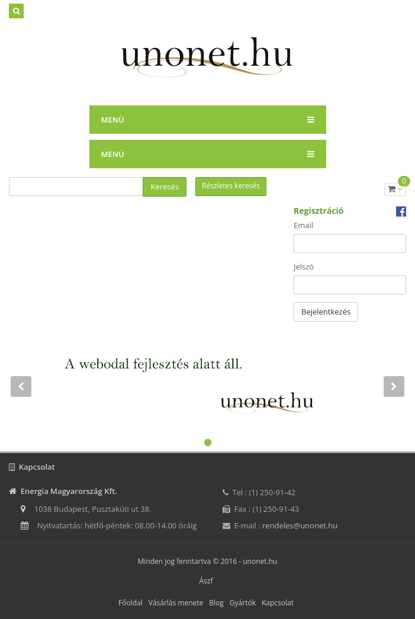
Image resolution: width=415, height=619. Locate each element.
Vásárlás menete (176, 603)
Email (303, 225)
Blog (216, 603)
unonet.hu (260, 561)
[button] (21, 405)
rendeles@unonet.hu (299, 525)
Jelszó (304, 266)
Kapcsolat (278, 603)
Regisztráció (319, 210)
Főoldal (130, 603)
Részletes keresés (231, 186)
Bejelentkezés (325, 311)
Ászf (206, 581)
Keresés (164, 186)
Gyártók (243, 603)
